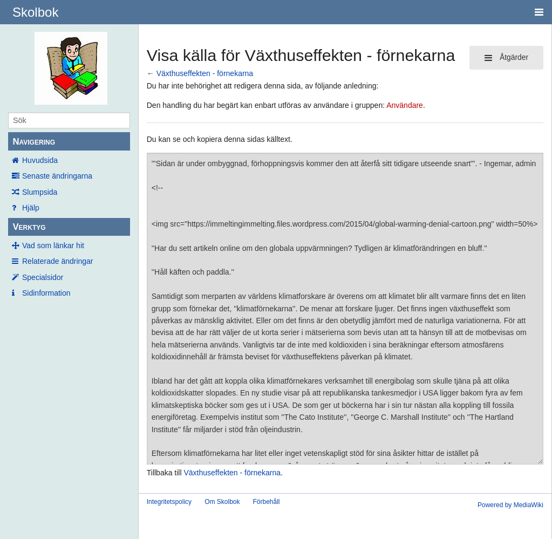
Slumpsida (39, 192)
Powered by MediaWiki (510, 505)
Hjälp (30, 207)
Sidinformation (46, 293)
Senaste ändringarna (57, 176)
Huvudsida (40, 160)
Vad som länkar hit (53, 245)
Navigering (33, 142)
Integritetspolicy (169, 502)
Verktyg (28, 227)
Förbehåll (266, 502)
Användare (404, 105)
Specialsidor (42, 277)
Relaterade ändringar (57, 261)
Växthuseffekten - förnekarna (205, 73)
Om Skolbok (222, 502)
